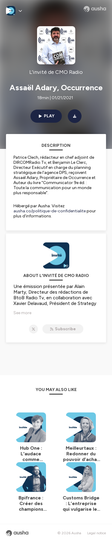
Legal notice (96, 533)
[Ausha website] (95, 9)
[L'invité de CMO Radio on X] (33, 329)
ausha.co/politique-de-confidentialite (49, 211)
